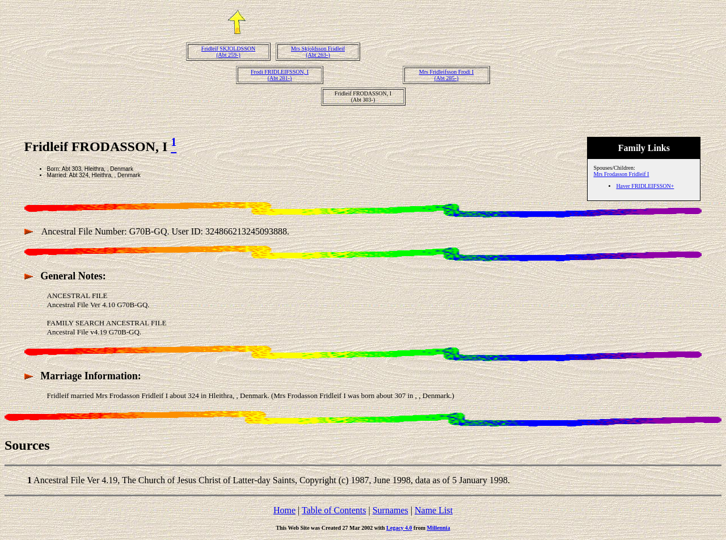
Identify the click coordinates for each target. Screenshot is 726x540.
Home (284, 510)
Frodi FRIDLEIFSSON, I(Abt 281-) (280, 75)
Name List (434, 510)
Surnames (390, 510)
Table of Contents (334, 510)
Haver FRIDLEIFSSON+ (645, 186)
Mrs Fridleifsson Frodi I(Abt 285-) (446, 75)
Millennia (438, 528)
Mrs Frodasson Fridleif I (621, 174)
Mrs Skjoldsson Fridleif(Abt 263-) (318, 51)
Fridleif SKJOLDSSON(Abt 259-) (228, 51)
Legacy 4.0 (399, 528)
